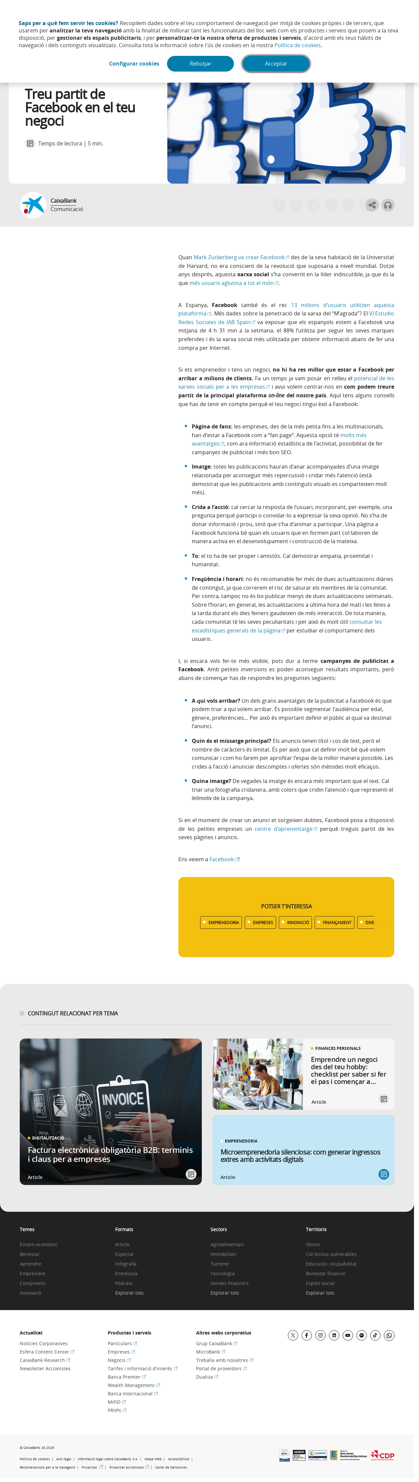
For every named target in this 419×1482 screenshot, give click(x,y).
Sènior (313, 1245)
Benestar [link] (30, 1254)
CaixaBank (63, 200)
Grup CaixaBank (216, 1343)
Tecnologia (223, 1274)
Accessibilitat (178, 1459)
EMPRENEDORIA (223, 922)
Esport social (320, 1283)
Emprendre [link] (32, 1274)
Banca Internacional (133, 1393)
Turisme (220, 1264)
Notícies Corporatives (44, 1343)
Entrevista (126, 1274)
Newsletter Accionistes (45, 1368)
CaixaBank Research (45, 1360)
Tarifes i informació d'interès (143, 1368)
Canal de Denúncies (171, 1467)
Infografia (126, 1264)
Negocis (119, 1360)
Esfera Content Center (47, 1352)
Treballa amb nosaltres (224, 1360)
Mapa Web (153, 1459)
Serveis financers (230, 1283)
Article (122, 1245)
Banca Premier (127, 1377)
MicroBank (210, 1352)
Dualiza (207, 1377)
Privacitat (92, 1467)
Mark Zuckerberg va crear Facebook (241, 257)
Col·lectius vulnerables (331, 1254)
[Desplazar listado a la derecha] (381, 922)
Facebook (224, 859)
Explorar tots (129, 1293)
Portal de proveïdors (221, 1368)
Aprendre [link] (30, 1264)
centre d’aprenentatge (286, 828)
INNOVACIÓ (298, 922)
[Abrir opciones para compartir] (372, 205)
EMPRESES (263, 922)
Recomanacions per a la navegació (47, 1467)
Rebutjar (201, 64)
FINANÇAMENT (337, 922)
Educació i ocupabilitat (331, 1264)
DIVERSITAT (376, 922)
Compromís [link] (33, 1283)
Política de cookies (297, 45)
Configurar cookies (134, 64)
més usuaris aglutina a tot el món (233, 283)
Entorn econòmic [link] (39, 1245)
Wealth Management (134, 1385)
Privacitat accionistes (129, 1467)
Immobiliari (223, 1254)
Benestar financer (326, 1274)
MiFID (117, 1402)
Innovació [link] (30, 1293)
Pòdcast (124, 1283)
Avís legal (63, 1459)
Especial (124, 1254)
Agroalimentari (227, 1245)
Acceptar (276, 64)
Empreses (121, 1352)
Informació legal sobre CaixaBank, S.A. (108, 1459)
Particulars (122, 1343)
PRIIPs (117, 1410)
